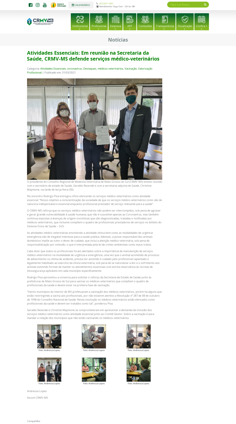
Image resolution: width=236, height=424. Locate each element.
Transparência (165, 26)
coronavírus (74, 68)
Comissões (145, 26)
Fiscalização (185, 26)
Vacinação (131, 68)
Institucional (80, 26)
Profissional (99, 26)
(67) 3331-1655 (106, 3)
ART (129, 26)
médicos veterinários (110, 68)
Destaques (89, 68)
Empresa (115, 26)
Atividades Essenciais (53, 68)
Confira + (201, 26)
